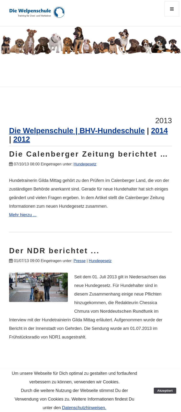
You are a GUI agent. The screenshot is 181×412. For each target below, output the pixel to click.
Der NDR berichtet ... (54, 250)
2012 (21, 139)
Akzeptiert (165, 390)
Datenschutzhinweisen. (84, 407)
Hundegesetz (85, 164)
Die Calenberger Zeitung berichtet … (88, 154)
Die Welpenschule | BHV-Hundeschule (77, 130)
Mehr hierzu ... (23, 214)
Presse (79, 261)
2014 (159, 130)
